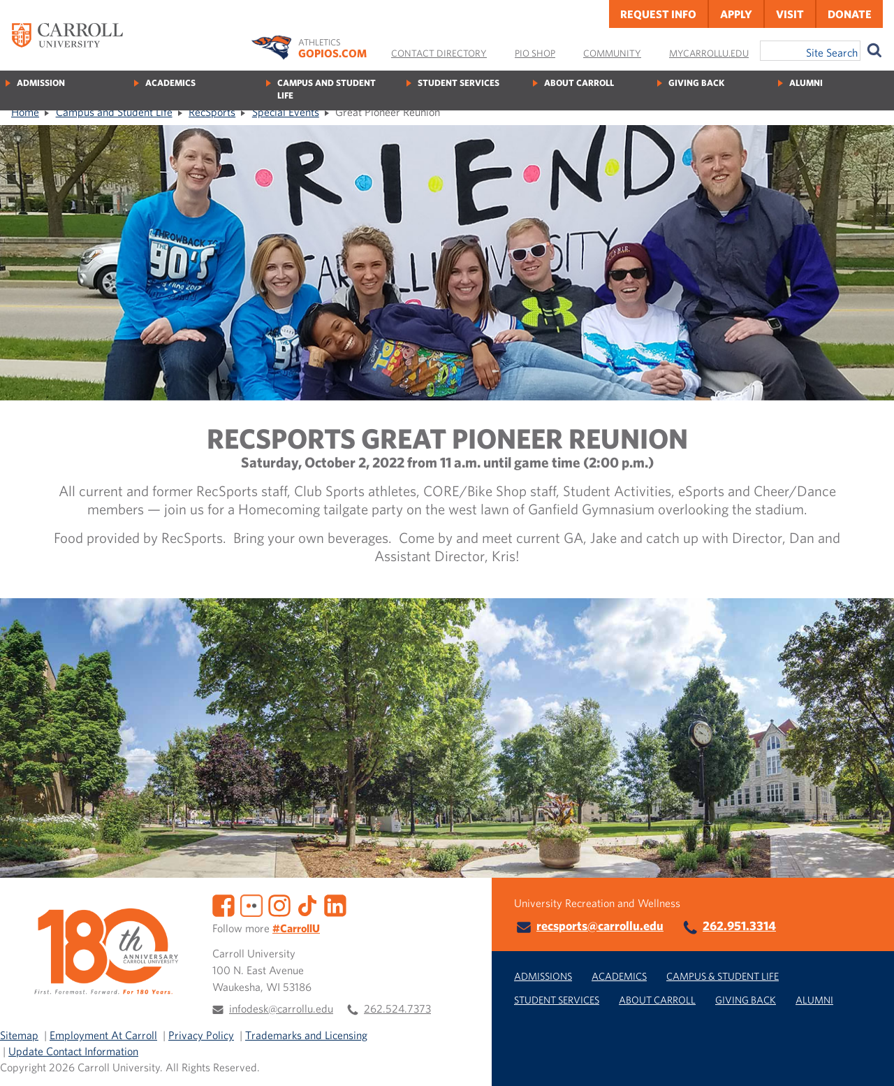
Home (25, 112)
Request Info (658, 14)
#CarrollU (296, 928)
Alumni (806, 83)
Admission (41, 83)
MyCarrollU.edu (709, 53)
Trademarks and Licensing (306, 1035)
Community (612, 53)
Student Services (458, 83)
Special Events (285, 112)
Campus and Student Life (326, 89)
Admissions (543, 976)
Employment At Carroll (103, 1035)
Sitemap (19, 1035)
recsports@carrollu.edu (600, 925)
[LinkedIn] (335, 904)
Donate (850, 14)
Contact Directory (439, 53)
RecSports (212, 112)
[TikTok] (307, 904)
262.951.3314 (739, 925)
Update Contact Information (73, 1051)
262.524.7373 (397, 1008)
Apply (736, 14)
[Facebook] (223, 904)
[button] (868, 1060)
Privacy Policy (201, 1035)
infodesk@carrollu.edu (281, 1008)
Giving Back (696, 83)
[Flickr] (251, 904)
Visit (790, 14)
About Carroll (579, 83)
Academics (170, 83)
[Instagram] (279, 904)
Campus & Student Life (722, 976)
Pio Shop (535, 53)
